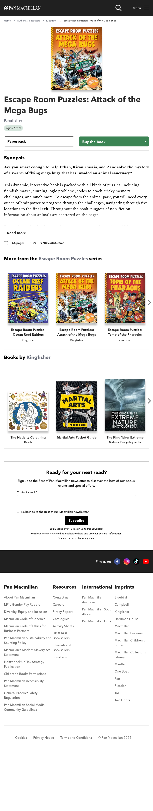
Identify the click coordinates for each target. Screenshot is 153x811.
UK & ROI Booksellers (61, 691)
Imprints (124, 643)
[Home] (22, 8)
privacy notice (49, 589)
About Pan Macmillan (19, 653)
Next (149, 302)
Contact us (60, 653)
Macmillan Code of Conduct (24, 675)
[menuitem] (28, 654)
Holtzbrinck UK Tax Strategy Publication (24, 720)
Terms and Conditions (76, 793)
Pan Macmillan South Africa (97, 667)
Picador (120, 742)
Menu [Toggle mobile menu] (141, 8)
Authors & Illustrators (28, 20)
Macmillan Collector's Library (130, 710)
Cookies (21, 793)
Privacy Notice (43, 793)
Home (7, 20)
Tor (117, 749)
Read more (16, 233)
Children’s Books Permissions (25, 730)
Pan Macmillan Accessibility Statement (24, 739)
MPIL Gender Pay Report (22, 660)
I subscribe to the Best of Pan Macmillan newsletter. (53, 567)
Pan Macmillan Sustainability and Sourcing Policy (27, 696)
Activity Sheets (63, 682)
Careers (58, 660)
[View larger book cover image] (76, 58)
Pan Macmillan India (96, 677)
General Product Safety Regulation (20, 751)
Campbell (122, 660)
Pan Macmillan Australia (92, 655)
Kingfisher (51, 20)
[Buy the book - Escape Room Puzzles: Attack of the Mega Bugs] (114, 141)
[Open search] (118, 8)
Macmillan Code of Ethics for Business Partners (25, 684)
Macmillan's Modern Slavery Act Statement (27, 708)
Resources (64, 643)
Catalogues (61, 675)
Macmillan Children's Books (130, 698)
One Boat (121, 727)
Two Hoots (122, 756)
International (97, 643)
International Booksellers (62, 703)
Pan (117, 734)
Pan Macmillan (21, 643)
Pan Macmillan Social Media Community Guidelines (24, 763)
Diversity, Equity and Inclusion (25, 668)
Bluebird (121, 653)
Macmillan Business (129, 689)
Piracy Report (63, 668)
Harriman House (126, 675)
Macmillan (122, 682)
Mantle (120, 720)
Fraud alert (61, 713)
